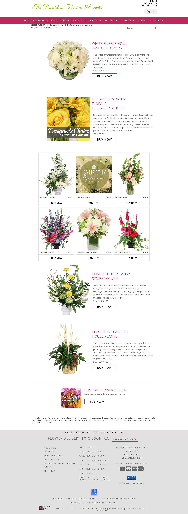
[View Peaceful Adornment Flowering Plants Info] (131, 229)
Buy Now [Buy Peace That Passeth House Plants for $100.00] (104, 368)
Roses (66, 20)
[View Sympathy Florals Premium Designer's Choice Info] (94, 174)
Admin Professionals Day (44, 20)
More (159, 20)
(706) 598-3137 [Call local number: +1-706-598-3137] (151, 5)
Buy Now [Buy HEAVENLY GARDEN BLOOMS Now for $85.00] (94, 258)
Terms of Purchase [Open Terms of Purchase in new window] (135, 509)
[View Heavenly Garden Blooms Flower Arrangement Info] (94, 229)
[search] (155, 27)
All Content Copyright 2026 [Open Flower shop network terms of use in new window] (70, 509)
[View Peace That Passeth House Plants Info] (69, 350)
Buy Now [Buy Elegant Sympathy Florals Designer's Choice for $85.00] (104, 139)
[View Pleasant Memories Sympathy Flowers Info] (57, 229)
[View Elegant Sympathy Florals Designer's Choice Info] (69, 119)
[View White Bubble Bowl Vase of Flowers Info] (69, 60)
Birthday (78, 20)
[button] (150, 11)
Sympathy (94, 20)
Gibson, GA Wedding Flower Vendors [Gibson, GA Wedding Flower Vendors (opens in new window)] (118, 498)
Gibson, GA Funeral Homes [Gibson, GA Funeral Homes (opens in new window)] (64, 498)
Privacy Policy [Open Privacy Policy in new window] (116, 509)
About (146, 20)
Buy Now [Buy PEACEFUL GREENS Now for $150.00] (131, 203)
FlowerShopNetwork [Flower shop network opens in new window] (95, 509)
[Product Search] (140, 28)
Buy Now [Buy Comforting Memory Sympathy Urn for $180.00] (104, 307)
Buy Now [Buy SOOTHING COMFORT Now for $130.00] (56, 203)
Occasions (112, 20)
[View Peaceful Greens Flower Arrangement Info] (131, 174)
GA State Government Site (104, 503)
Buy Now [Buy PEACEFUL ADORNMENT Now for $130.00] (131, 258)
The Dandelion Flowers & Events (67, 7)
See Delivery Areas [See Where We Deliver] (124, 438)
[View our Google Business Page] (94, 495)
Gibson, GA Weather (80, 503)
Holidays (130, 20)
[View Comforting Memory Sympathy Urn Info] (69, 290)
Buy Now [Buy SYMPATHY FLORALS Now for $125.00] (94, 203)
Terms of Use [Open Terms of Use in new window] (101, 510)
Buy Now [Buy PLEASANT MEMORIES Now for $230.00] (56, 258)
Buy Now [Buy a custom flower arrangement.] (96, 402)
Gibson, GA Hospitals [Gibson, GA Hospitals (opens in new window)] (89, 498)
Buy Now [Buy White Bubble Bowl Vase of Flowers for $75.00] (104, 76)
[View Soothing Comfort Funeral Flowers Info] (57, 174)
